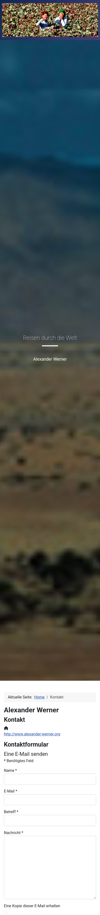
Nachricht (13, 832)
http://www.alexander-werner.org (32, 734)
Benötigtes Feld (18, 760)
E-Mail (10, 791)
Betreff (11, 812)
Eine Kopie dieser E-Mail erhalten (32, 906)
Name (10, 770)
